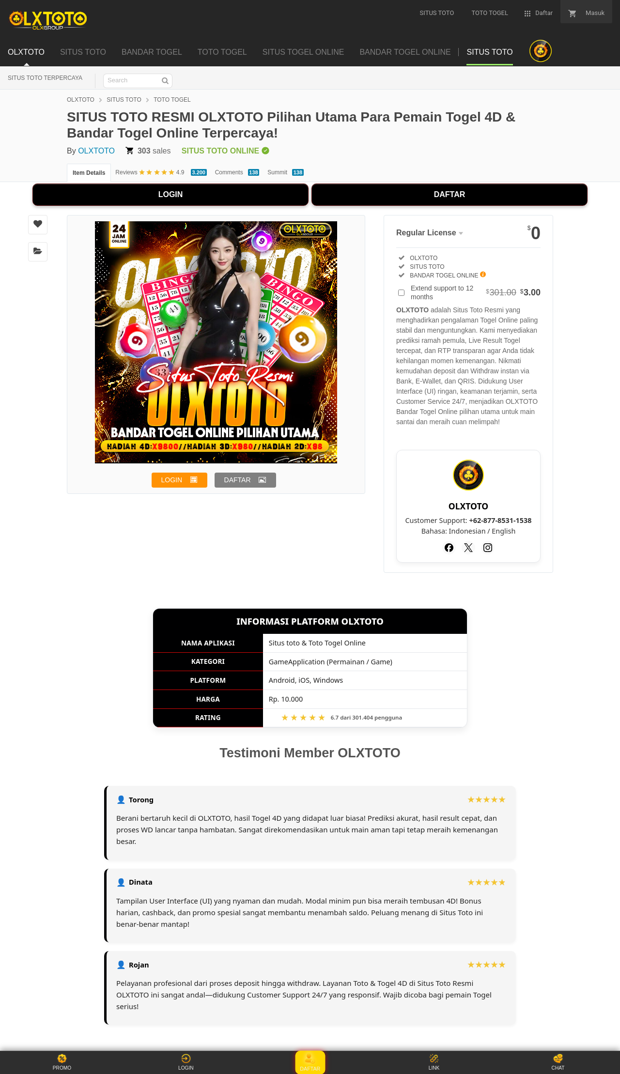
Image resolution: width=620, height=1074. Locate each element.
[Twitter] (468, 547)
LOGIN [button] (172, 480)
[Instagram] (488, 547)
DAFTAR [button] (237, 480)
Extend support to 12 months (476, 292)
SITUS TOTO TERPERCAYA (45, 78)
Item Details (89, 172)
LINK (433, 1062)
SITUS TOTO (124, 99)
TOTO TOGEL (172, 99)
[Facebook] (449, 547)
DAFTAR (449, 194)
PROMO (62, 1062)
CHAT (558, 1062)
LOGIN (170, 194)
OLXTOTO (80, 99)
